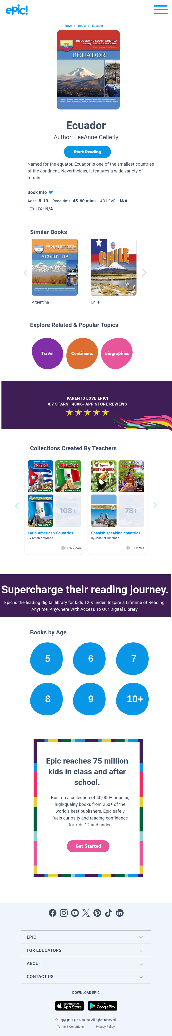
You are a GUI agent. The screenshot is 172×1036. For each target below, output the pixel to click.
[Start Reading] (87, 152)
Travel (68, 25)
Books (82, 25)
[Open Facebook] (52, 913)
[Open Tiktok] (108, 913)
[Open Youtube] (75, 913)
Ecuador (97, 25)
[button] (54, 506)
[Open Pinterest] (97, 913)
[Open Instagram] (64, 913)
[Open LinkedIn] (120, 913)
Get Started (88, 846)
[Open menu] (160, 11)
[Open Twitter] (86, 913)
